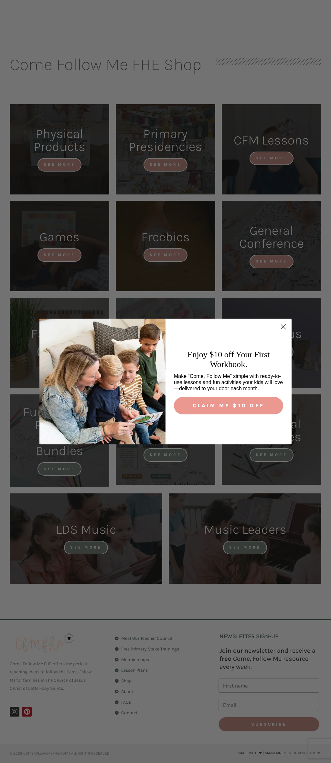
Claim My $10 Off (228, 405)
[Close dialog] (283, 326)
